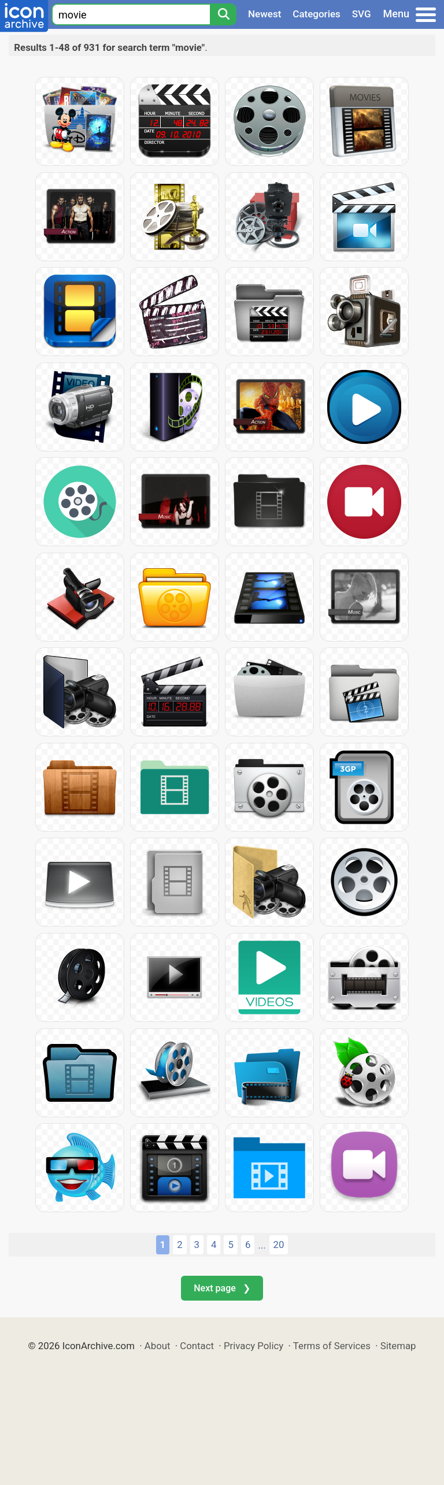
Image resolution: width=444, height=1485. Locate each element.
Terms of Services (332, 1345)
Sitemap (398, 1345)
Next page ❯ (222, 1288)
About (158, 1345)
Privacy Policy (253, 1345)
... (261, 1245)
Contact (197, 1345)
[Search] (223, 14)
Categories (317, 14)
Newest (264, 14)
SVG (361, 14)
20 (278, 1244)
